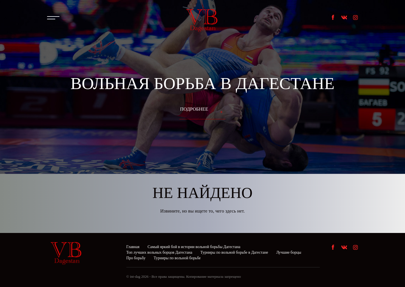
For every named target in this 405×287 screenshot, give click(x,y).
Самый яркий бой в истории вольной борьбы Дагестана (194, 247)
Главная (133, 247)
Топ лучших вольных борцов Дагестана (159, 252)
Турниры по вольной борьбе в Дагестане (234, 252)
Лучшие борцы (288, 252)
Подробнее (194, 109)
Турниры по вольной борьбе (177, 258)
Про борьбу (136, 258)
